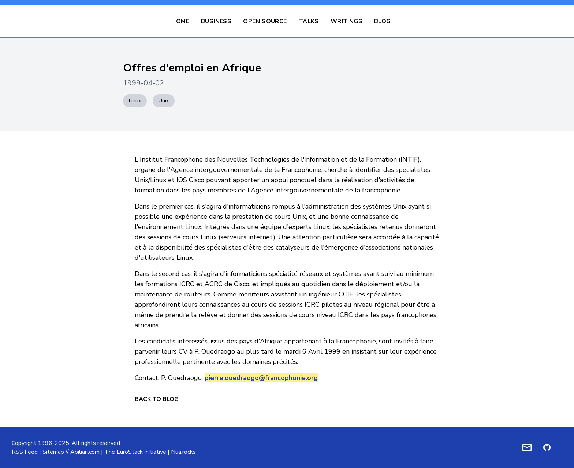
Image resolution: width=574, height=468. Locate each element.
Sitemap (53, 452)
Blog (382, 21)
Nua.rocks (183, 452)
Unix (164, 100)
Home (180, 21)
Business (216, 21)
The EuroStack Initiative (135, 452)
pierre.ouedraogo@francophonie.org (261, 377)
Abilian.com (85, 452)
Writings (346, 21)
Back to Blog (157, 399)
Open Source (265, 21)
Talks (309, 21)
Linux (135, 100)
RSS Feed (25, 452)
